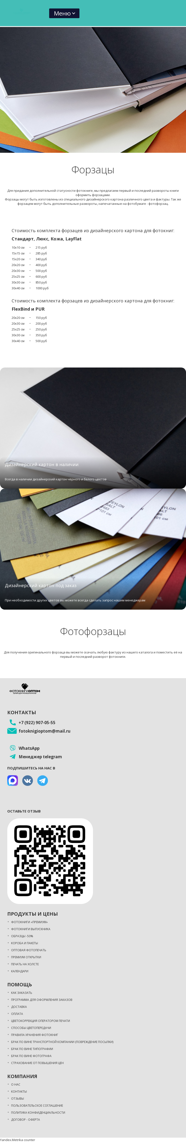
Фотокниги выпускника (30, 929)
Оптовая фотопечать (28, 950)
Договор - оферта (25, 1120)
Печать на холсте (25, 964)
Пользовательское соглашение (37, 1106)
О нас (15, 1084)
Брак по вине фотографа (31, 1056)
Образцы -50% (22, 936)
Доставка (19, 1007)
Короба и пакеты (24, 943)
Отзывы (17, 1098)
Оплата (17, 1014)
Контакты (19, 1091)
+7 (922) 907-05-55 (37, 722)
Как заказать (21, 993)
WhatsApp (29, 748)
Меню (62, 13)
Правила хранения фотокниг (34, 1035)
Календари (19, 971)
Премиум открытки (26, 957)
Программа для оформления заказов (41, 1000)
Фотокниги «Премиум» (29, 922)
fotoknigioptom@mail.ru (44, 731)
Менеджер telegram (40, 756)
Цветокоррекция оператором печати (40, 1021)
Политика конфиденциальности (38, 1113)
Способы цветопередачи (31, 1028)
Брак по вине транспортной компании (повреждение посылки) (62, 1042)
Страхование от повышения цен (37, 1063)
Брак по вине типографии (32, 1049)
